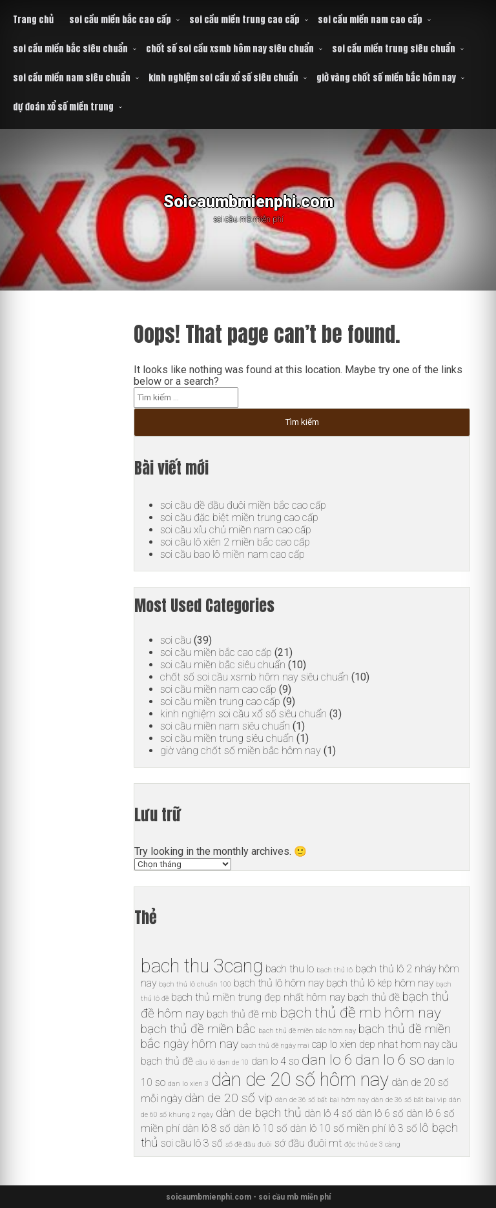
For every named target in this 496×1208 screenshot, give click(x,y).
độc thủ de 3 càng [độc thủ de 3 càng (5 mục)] (372, 1144)
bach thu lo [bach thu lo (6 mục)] (289, 969)
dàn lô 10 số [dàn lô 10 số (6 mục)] (260, 1128)
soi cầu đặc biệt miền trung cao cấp (238, 517)
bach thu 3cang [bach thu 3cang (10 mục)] (202, 966)
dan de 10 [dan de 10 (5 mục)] (233, 1062)
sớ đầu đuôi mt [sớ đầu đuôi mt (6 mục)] (308, 1143)
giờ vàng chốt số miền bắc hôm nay (386, 78)
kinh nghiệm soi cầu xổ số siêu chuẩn (223, 78)
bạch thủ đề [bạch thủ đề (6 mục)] (373, 997)
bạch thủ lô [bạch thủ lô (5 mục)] (334, 970)
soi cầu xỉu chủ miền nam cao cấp (235, 530)
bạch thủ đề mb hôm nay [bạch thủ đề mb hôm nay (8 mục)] (360, 1012)
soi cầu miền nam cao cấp (370, 19)
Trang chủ (33, 19)
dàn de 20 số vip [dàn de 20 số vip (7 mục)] (229, 1097)
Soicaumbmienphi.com (248, 199)
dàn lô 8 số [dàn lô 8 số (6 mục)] (206, 1128)
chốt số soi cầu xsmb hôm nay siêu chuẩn (230, 49)
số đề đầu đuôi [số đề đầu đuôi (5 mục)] (248, 1144)
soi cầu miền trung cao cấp (244, 19)
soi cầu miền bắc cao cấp (120, 19)
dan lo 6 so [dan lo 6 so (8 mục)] (390, 1060)
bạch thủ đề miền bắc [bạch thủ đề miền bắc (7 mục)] (198, 1028)
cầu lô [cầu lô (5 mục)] (205, 1062)
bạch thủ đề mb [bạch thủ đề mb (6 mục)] (242, 1014)
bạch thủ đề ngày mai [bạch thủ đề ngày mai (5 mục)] (275, 1045)
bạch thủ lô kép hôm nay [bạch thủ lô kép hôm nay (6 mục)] (379, 983)
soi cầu (175, 640)
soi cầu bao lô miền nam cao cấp (232, 554)
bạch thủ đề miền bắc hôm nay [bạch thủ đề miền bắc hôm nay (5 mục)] (307, 1031)
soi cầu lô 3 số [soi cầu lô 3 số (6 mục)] (192, 1143)
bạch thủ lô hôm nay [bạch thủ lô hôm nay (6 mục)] (279, 983)
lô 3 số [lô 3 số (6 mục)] (402, 1128)
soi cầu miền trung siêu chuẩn (393, 49)
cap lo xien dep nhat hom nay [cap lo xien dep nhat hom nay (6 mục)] (375, 1044)
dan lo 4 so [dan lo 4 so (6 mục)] (275, 1061)
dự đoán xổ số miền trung (63, 107)
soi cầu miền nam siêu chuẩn (71, 78)
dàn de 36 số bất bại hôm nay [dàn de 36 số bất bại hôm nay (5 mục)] (322, 1100)
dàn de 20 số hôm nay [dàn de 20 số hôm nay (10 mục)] (300, 1079)
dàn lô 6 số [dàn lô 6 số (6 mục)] (379, 1113)
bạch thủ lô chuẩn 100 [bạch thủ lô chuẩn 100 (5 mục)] (195, 984)
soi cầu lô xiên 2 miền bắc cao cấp (235, 542)
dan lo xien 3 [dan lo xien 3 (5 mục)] (188, 1084)
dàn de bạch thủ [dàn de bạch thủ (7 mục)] (259, 1112)
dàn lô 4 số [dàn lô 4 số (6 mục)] (328, 1113)
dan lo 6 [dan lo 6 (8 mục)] (327, 1060)
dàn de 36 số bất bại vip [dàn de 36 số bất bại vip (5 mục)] (408, 1100)
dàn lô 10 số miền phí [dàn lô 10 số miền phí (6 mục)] (338, 1128)
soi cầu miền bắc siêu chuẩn (70, 49)
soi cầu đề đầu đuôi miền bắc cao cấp (243, 505)
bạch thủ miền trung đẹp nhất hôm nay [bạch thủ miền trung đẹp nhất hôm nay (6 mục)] (258, 997)
